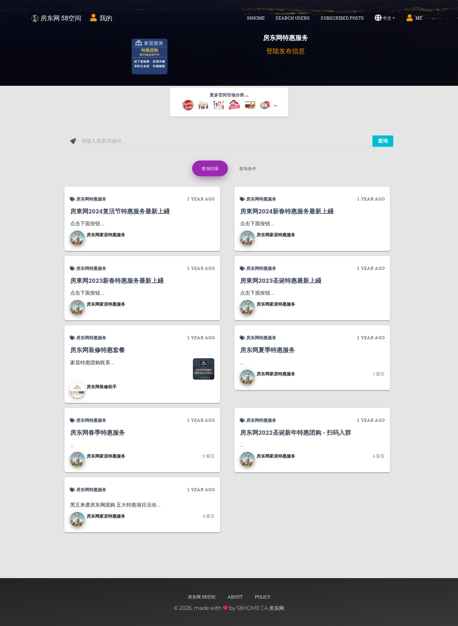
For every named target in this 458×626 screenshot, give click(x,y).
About (235, 597)
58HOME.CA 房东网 (260, 608)
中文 (383, 17)
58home (256, 18)
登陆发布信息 (285, 50)
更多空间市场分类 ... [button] (229, 101)
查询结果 (210, 168)
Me (413, 17)
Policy (263, 597)
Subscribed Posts (342, 18)
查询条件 (247, 168)
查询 (383, 141)
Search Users (293, 18)
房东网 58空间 (55, 18)
